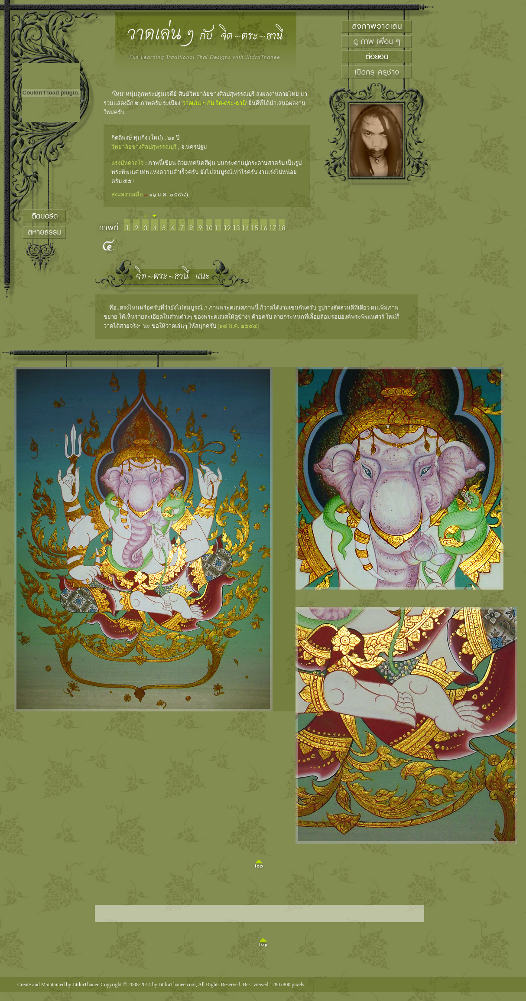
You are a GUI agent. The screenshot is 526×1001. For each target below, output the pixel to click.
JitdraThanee (85, 984)
